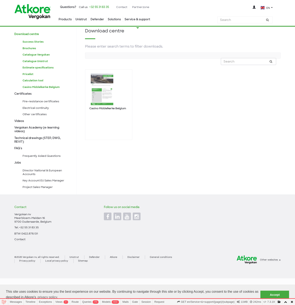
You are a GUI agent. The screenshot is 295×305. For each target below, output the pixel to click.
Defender (99, 19)
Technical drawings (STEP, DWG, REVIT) (39, 159)
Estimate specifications (39, 81)
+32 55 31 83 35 (102, 7)
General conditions (171, 283)
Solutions (118, 19)
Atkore (121, 283)
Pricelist (28, 88)
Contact (127, 7)
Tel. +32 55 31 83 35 (27, 252)
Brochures (30, 61)
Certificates (23, 109)
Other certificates (35, 131)
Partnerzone (147, 7)
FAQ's (18, 168)
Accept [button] (275, 294)
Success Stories (34, 54)
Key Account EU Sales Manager (45, 202)
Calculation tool (34, 95)
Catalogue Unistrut (36, 74)
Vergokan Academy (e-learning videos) (38, 147)
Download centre (27, 45)
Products (65, 19)
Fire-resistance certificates (42, 117)
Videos (19, 139)
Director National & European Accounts (44, 194)
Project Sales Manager (39, 209)
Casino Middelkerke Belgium (42, 102)
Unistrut (82, 19)
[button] (266, 8)
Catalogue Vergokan (37, 67)
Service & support (143, 19)
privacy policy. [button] (48, 297)
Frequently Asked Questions (43, 176)
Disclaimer (142, 283)
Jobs (18, 183)
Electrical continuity (37, 124)
